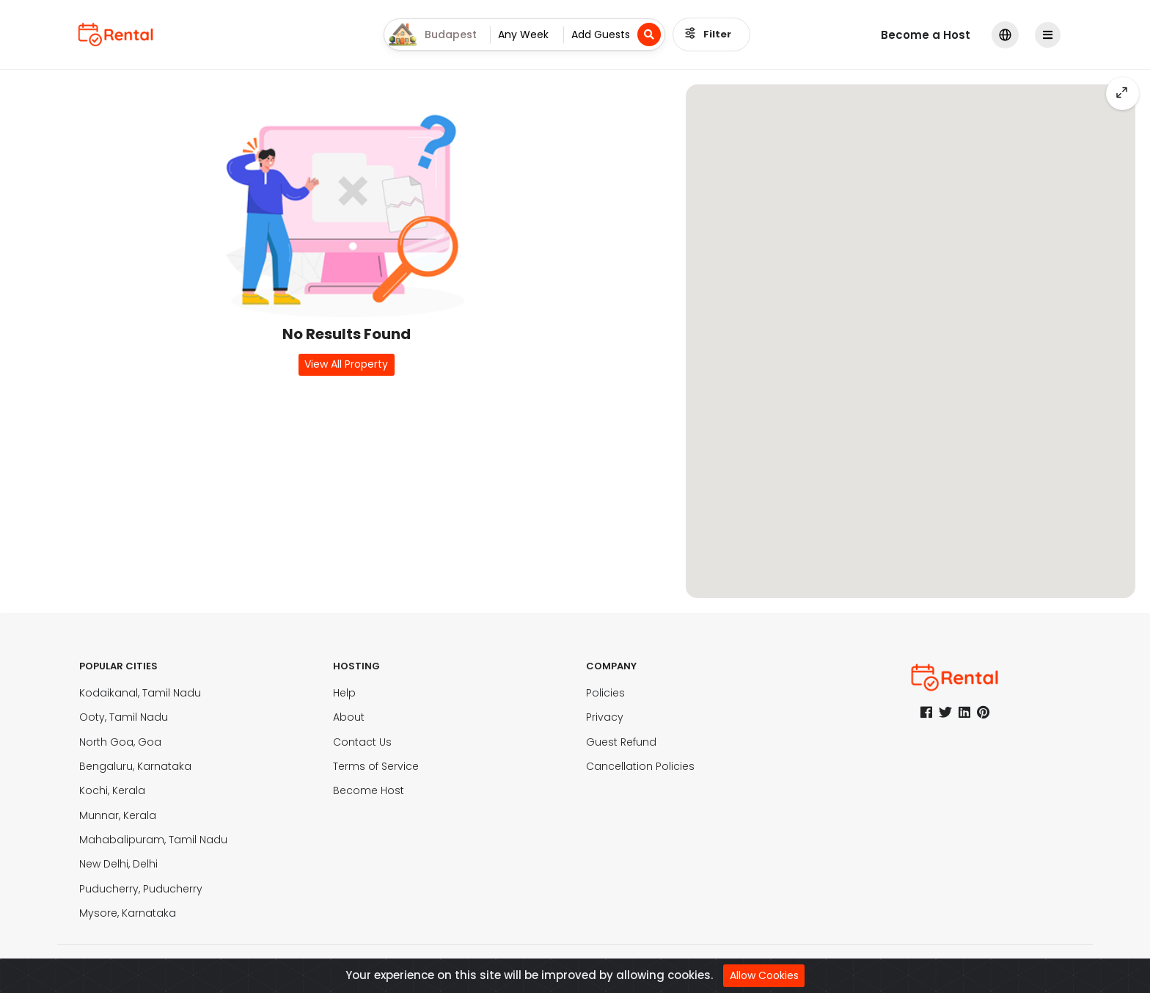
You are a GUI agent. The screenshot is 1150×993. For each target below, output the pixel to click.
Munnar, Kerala (117, 815)
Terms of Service (376, 766)
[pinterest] (983, 712)
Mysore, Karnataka (127, 913)
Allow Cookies (764, 975)
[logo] (116, 34)
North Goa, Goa (120, 742)
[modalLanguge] (1005, 35)
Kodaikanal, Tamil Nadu (140, 692)
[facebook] (926, 712)
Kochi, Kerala (112, 790)
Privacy (604, 717)
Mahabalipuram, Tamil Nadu (153, 839)
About (349, 717)
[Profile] (1048, 35)
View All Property (346, 364)
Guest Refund (621, 742)
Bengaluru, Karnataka (135, 766)
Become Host (368, 790)
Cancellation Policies (640, 766)
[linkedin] (964, 712)
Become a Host (925, 35)
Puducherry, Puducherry (140, 888)
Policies (605, 692)
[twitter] (945, 712)
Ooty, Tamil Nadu (123, 717)
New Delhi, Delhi (118, 863)
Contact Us (362, 742)
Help (344, 692)
